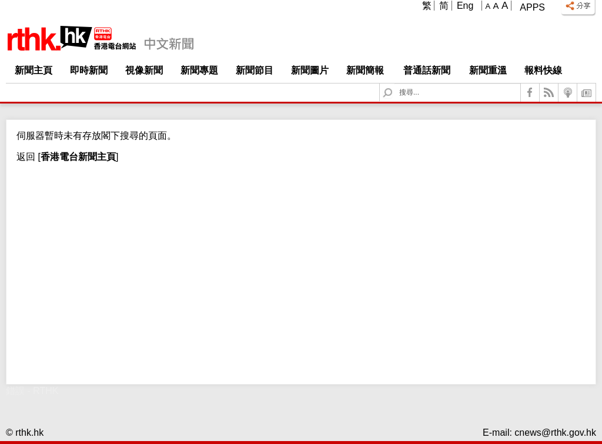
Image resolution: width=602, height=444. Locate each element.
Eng (465, 6)
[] (76, 157)
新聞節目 (254, 70)
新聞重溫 (488, 70)
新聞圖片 (310, 70)
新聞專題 (199, 70)
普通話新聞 (426, 70)
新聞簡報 (365, 70)
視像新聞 (144, 70)
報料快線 (543, 70)
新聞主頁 (33, 70)
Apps (532, 7)
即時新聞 (89, 70)
